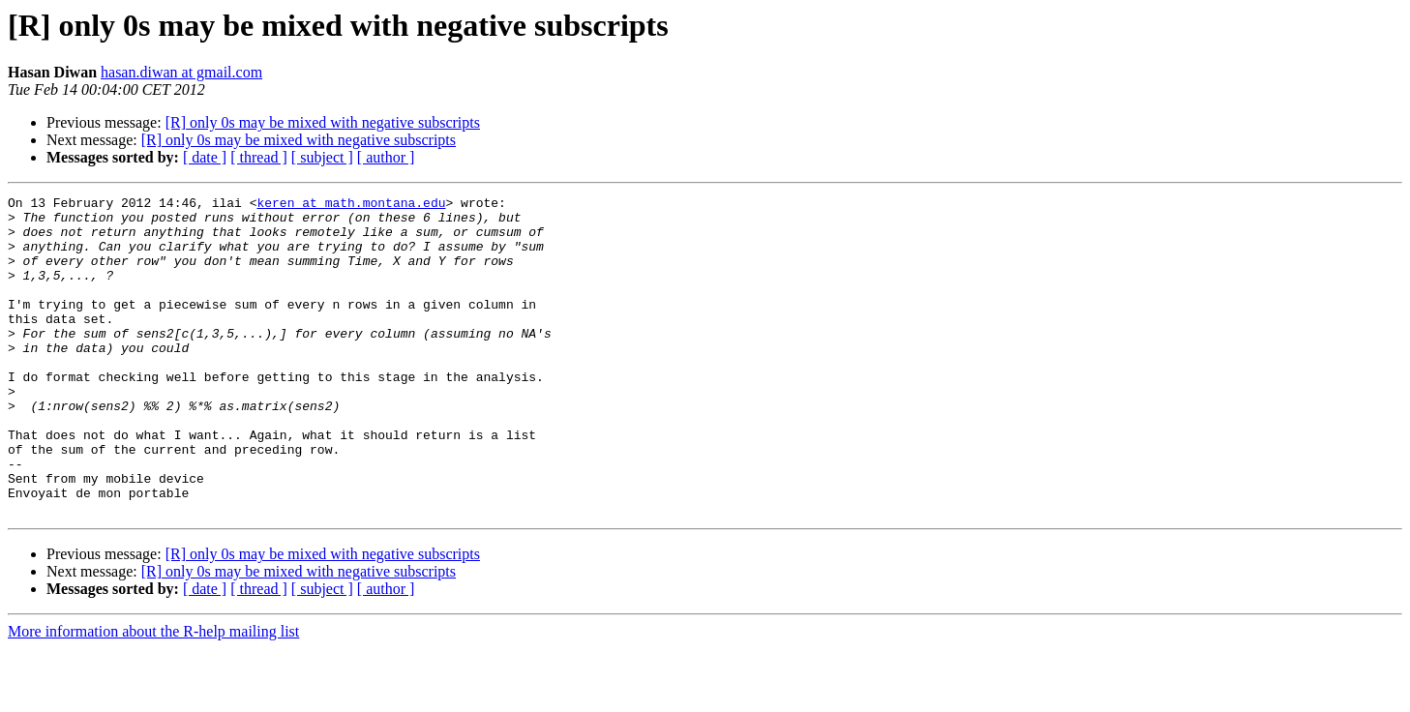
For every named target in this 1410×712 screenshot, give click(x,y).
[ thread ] (258, 157)
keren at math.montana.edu (350, 205)
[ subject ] (322, 157)
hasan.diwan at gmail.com (181, 72)
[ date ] (204, 157)
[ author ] (386, 157)
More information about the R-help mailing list (153, 695)
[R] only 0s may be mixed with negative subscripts (322, 122)
